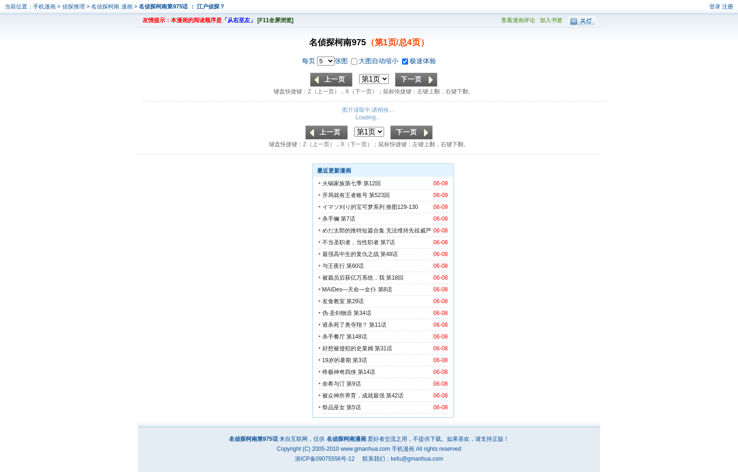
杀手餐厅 (333, 336)
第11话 (377, 325)
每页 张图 (326, 61)
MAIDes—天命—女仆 (349, 289)
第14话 (366, 372)
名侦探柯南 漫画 (112, 6)
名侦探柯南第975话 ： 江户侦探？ (182, 6)
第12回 (372, 183)
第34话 (362, 313)
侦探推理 (73, 6)
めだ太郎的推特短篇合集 (353, 230)
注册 (727, 6)
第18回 (394, 277)
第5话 (353, 407)
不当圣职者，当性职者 (350, 242)
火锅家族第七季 (342, 183)
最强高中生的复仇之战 (350, 254)
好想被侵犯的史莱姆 (347, 348)
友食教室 (333, 301)
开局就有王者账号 (345, 195)
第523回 (379, 195)
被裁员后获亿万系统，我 (353, 277)
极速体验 (419, 61)
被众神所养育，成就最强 (354, 395)
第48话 (389, 254)
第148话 (356, 336)
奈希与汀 (333, 384)
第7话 (348, 218)
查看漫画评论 (518, 20)
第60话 (355, 266)
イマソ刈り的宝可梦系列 (353, 207)
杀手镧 (330, 218)
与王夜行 (333, 266)
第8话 (385, 289)
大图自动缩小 (375, 61)
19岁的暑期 (336, 360)
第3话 (359, 360)
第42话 (394, 395)
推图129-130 (402, 207)
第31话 (383, 348)
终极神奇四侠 (339, 372)
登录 (715, 6)
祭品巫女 (333, 407)
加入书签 (551, 20)
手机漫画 (44, 6)
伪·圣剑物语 (337, 313)
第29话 (355, 301)
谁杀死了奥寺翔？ (345, 325)
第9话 (353, 384)
